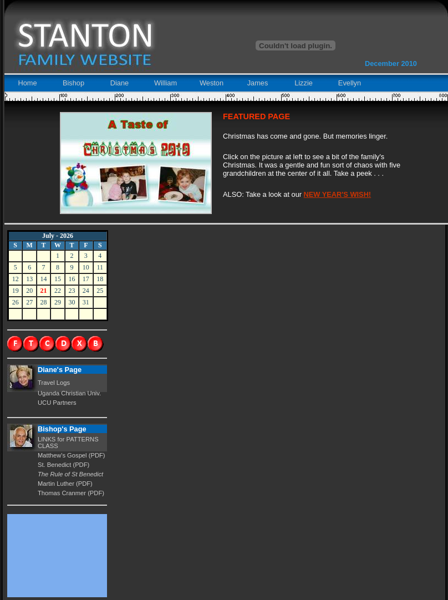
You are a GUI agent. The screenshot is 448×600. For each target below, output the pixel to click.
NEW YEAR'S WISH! (337, 194)
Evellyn (349, 83)
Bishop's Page (62, 429)
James (257, 83)
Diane (119, 83)
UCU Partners (57, 402)
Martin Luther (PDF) (65, 483)
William (165, 83)
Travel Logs (54, 382)
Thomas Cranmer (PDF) (71, 493)
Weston (211, 83)
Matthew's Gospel (63, 455)
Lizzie (303, 83)
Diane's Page (60, 369)
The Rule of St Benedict (70, 474)
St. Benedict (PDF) (63, 464)
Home (27, 83)
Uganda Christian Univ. (69, 393)
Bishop (73, 83)
